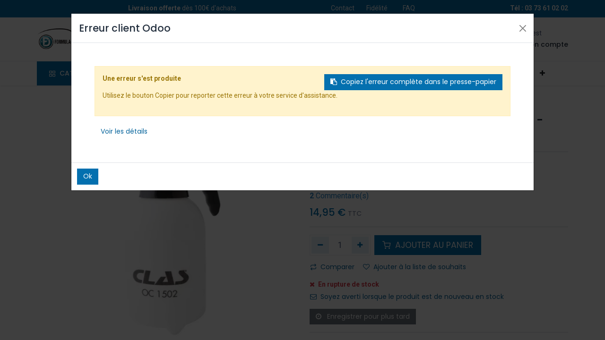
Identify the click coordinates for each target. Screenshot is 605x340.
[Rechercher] (238, 39)
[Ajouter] (360, 245)
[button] (542, 73)
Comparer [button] (332, 267)
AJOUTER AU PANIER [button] (427, 245)
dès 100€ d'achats (182, 8)
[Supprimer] (320, 245)
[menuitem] (147, 73)
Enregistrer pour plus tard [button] (363, 316)
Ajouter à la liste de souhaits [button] (414, 267)
